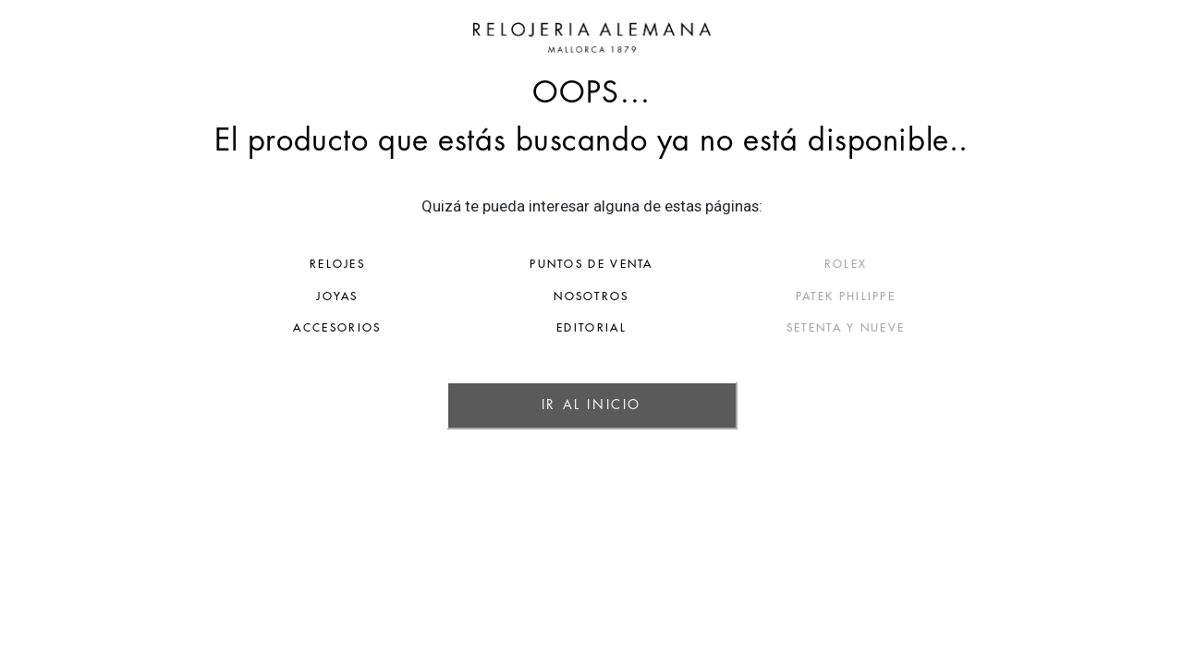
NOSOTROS (591, 296)
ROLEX (932, 264)
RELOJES (251, 264)
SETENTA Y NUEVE (932, 327)
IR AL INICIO (591, 404)
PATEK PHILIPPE (932, 296)
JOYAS (251, 296)
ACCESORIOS (252, 327)
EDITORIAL (591, 327)
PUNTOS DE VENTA (591, 264)
